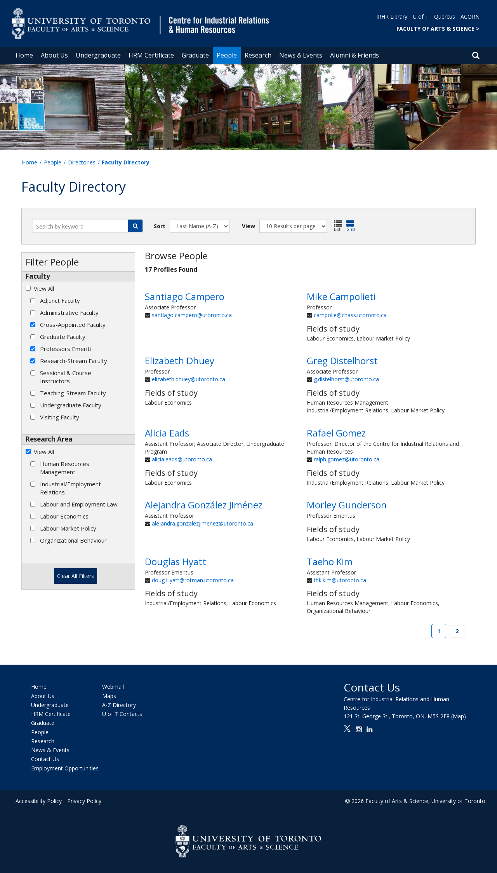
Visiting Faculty (59, 417)
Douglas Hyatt (175, 561)
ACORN (470, 16)
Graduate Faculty (62, 336)
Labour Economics (64, 516)
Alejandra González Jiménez (203, 504)
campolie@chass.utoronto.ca (350, 315)
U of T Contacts (122, 714)
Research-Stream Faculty (73, 361)
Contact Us (45, 759)
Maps (109, 696)
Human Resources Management (64, 468)
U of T (421, 16)
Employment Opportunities (65, 768)
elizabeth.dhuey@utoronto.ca (188, 379)
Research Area (49, 439)
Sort (159, 226)
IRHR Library (391, 16)
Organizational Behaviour (73, 540)
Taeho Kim (330, 561)
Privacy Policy (84, 801)
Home (24, 55)
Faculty (37, 276)
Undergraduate (98, 55)
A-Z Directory (119, 705)
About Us (54, 55)
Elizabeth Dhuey (179, 360)
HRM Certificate (151, 55)
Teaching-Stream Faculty (73, 393)
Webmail (113, 687)
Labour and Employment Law (79, 504)
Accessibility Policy (39, 801)
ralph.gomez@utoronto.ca (346, 459)
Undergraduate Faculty (70, 405)
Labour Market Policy (68, 528)
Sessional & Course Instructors (65, 377)
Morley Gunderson (347, 504)
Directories (82, 162)
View (248, 226)
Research (258, 55)
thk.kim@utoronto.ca (340, 580)
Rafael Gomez (336, 432)
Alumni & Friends (354, 55)
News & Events (300, 55)
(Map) (458, 716)
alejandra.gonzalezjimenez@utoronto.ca (202, 523)
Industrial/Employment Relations (70, 488)
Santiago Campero (184, 296)
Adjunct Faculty (60, 300)
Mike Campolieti (341, 296)
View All (44, 288)
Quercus (444, 16)
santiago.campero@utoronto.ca (192, 315)
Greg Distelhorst (342, 360)
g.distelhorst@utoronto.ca (346, 379)
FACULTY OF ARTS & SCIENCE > (438, 28)
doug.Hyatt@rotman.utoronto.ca (193, 580)
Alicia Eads (167, 432)
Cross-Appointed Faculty (73, 324)
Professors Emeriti (65, 349)
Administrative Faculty (69, 312)
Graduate (195, 55)
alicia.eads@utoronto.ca (182, 459)
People (227, 55)
